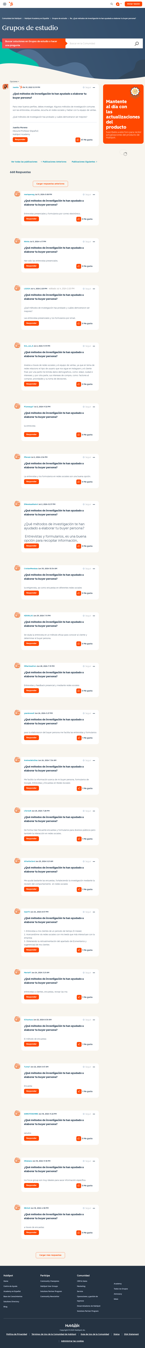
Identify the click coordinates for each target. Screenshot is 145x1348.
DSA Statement (131, 1334)
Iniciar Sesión (133, 4)
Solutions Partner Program (51, 1291)
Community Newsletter (49, 1296)
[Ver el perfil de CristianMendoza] (31, 569)
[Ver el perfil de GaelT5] (27, 912)
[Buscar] (104, 43)
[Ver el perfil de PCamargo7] (29, 407)
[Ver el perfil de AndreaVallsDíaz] (31, 760)
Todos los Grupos (121, 1289)
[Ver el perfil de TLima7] (27, 1067)
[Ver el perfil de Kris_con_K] (28, 346)
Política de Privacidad (16, 1334)
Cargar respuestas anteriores (50, 184)
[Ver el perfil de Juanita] (16, 87)
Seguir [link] (88, 87)
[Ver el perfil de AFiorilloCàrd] (29, 861)
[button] (94, 87)
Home (6, 1281)
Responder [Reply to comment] (31, 219)
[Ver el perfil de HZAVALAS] (28, 616)
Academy (118, 1284)
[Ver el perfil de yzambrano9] (29, 713)
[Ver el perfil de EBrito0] (27, 1208)
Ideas (116, 1299)
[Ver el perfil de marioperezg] (29, 194)
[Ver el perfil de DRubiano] (28, 1161)
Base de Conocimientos (13, 1296)
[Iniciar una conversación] (118, 4)
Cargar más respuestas (50, 1255)
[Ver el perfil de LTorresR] (27, 811)
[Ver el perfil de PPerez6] (27, 457)
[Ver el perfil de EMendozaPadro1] (31, 504)
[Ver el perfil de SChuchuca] (28, 1020)
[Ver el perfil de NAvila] (26, 242)
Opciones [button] (13, 82)
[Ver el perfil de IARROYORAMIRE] (31, 1114)
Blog (5, 1307)
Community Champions (49, 1281)
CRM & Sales (82, 1281)
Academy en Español (12, 1291)
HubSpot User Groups (49, 1286)
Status (117, 1334)
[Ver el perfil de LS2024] (27, 289)
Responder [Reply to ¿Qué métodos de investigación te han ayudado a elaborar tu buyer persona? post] (20, 139)
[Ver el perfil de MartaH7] (27, 973)
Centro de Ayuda (10, 1286)
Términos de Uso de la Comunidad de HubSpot (54, 1334)
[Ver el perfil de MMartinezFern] (30, 666)
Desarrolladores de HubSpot (88, 1306)
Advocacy (118, 1294)
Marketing (81, 1286)
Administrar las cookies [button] (72, 1341)
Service (80, 1291)
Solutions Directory (11, 1302)
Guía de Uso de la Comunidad (95, 1334)
